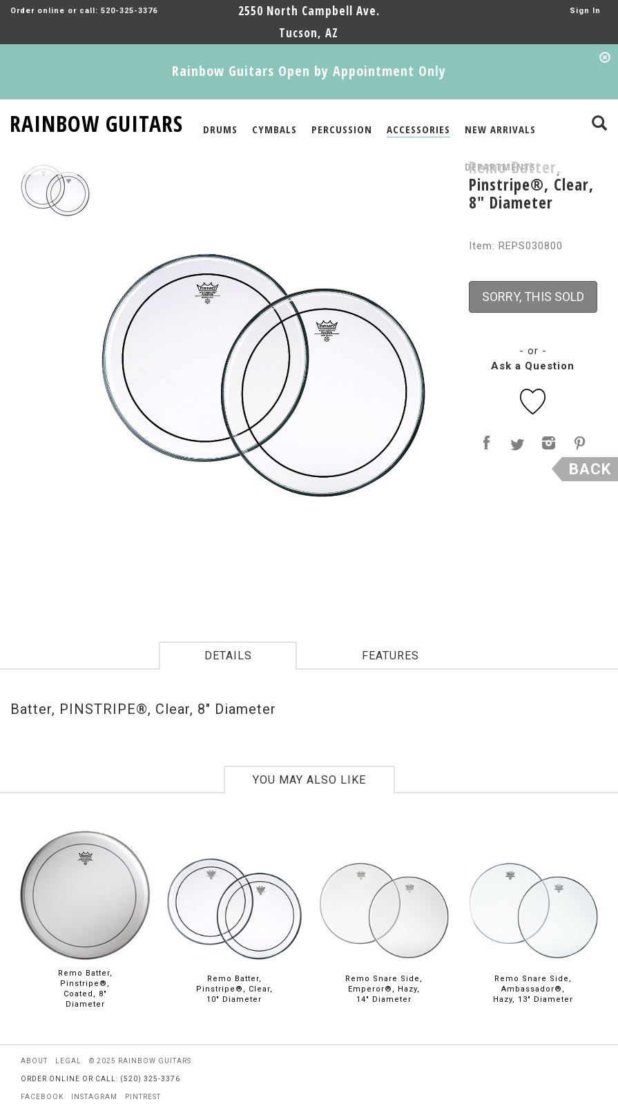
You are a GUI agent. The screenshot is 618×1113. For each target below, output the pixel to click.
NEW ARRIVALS (500, 129)
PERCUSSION (341, 129)
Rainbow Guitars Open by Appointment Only (309, 70)
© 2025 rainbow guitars (140, 1061)
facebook (42, 1097)
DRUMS (220, 129)
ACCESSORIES (418, 129)
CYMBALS (274, 129)
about (34, 1061)
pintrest (143, 1097)
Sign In (585, 10)
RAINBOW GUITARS (96, 121)
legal (68, 1061)
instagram (94, 1097)
